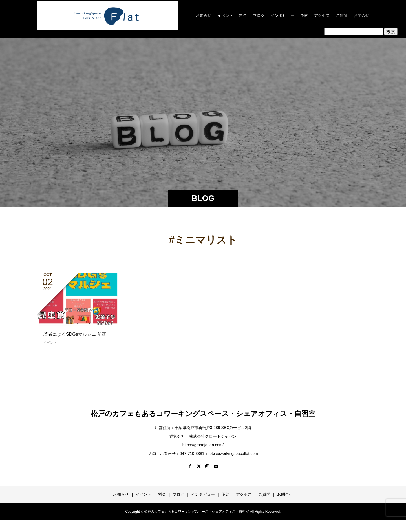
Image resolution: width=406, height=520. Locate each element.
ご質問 (342, 15)
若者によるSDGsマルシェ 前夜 (74, 334)
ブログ (259, 15)
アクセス (322, 15)
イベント (225, 15)
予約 (304, 15)
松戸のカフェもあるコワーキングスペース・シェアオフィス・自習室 (203, 413)
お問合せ (361, 15)
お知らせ (203, 15)
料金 (243, 15)
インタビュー (282, 15)
